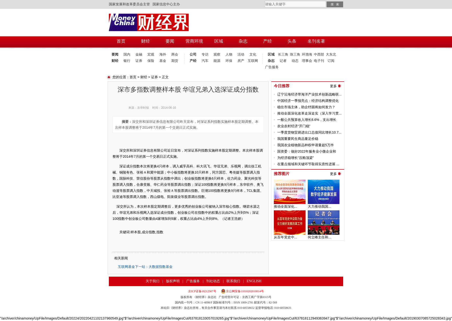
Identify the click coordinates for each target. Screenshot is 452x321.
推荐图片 (281, 174)
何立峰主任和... (319, 237)
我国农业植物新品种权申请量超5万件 (305, 145)
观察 (217, 54)
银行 (126, 61)
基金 (162, 61)
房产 (240, 61)
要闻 (115, 54)
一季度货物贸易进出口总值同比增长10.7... (309, 132)
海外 (162, 54)
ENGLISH (254, 281)
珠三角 (295, 54)
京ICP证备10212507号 (202, 291)
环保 (229, 61)
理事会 (307, 61)
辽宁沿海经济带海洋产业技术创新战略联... (309, 94)
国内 (126, 54)
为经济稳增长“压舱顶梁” (295, 158)
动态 (295, 61)
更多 (333, 86)
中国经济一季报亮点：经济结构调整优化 (308, 101)
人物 (229, 54)
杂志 (271, 61)
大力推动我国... (319, 206)
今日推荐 (281, 86)
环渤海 (307, 54)
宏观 (150, 54)
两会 (174, 54)
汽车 (205, 61)
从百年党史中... (285, 237)
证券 (138, 61)
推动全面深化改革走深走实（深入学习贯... (309, 113)
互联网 (253, 61)
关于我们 (152, 281)
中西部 (319, 54)
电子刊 (319, 61)
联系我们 (233, 281)
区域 (271, 54)
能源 (217, 61)
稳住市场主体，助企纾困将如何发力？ (306, 107)
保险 (150, 61)
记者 (283, 61)
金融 (138, 54)
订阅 (331, 61)
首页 (133, 77)
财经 (115, 61)
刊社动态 (213, 281)
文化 (252, 54)
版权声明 (173, 281)
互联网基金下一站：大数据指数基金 (145, 267)
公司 (193, 54)
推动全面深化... (285, 206)
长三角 (283, 54)
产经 (193, 61)
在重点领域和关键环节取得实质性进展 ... (308, 164)
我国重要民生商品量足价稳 (297, 139)
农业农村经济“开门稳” (293, 126)
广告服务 (271, 67)
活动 (240, 54)
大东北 (331, 54)
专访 (205, 54)
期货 (174, 61)
